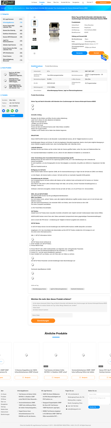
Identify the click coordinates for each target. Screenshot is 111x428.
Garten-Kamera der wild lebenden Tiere (12, 48)
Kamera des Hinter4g (12, 30)
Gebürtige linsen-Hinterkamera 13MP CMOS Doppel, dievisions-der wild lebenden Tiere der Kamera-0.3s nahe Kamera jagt (14, 80)
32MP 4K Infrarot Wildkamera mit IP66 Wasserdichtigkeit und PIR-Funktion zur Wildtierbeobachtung (52, 396)
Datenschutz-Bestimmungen (5, 413)
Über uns (3, 401)
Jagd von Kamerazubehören (12, 40)
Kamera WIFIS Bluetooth (12, 37)
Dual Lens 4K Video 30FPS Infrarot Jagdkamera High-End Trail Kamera (15, 74)
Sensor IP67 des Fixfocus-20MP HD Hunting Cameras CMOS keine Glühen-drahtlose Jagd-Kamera (69, 372)
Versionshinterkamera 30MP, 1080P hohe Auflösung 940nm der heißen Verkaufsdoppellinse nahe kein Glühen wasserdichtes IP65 (28, 405)
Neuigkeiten (4, 404)
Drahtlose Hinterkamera (12, 34)
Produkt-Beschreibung (51, 66)
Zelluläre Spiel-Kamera (12, 45)
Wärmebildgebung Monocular (12, 60)
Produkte (3, 396)
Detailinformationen (37, 66)
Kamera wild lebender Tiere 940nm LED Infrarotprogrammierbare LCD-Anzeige (96, 372)
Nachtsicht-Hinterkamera (77, 289)
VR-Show (3, 399)
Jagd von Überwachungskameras (58, 289)
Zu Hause (3, 394)
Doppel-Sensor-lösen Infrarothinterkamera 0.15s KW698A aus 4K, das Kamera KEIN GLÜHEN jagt (27, 413)
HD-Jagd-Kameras (12, 19)
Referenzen (103, 2)
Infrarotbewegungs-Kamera (39, 289)
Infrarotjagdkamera (12, 22)
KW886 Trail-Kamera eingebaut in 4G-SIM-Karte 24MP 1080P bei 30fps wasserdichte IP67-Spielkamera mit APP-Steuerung (52, 413)
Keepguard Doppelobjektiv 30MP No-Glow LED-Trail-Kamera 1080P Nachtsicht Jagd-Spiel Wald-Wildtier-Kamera (52, 405)
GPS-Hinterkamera (12, 53)
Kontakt (12, 115)
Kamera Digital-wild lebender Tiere (12, 26)
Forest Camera (12, 56)
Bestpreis (79, 53)
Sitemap (3, 407)
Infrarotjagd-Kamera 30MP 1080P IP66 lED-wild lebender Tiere (15, 86)
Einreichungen (43, 321)
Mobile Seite (4, 409)
